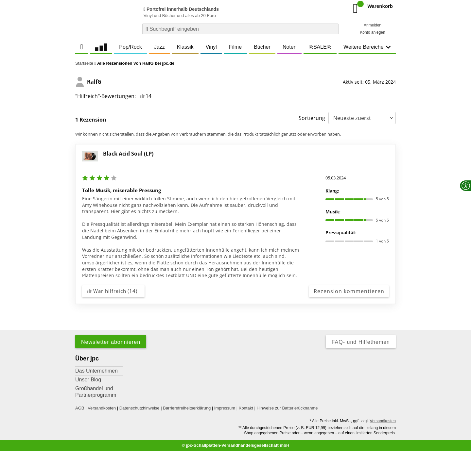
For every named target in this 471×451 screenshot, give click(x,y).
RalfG (88, 82)
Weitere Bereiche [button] (367, 47)
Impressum (224, 408)
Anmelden (372, 25)
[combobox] (240, 29)
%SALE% (320, 47)
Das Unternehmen (96, 371)
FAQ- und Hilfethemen (361, 342)
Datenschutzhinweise (139, 408)
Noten (290, 47)
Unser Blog (88, 379)
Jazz (159, 47)
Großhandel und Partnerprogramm (95, 392)
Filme (235, 47)
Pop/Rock (130, 47)
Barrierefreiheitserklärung (187, 408)
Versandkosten (102, 408)
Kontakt (246, 408)
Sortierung (312, 118)
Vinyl (211, 47)
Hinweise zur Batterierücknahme (287, 408)
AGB (79, 408)
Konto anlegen (372, 32)
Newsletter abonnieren (110, 342)
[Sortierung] (362, 118)
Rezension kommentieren (349, 291)
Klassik (185, 47)
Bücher (262, 47)
